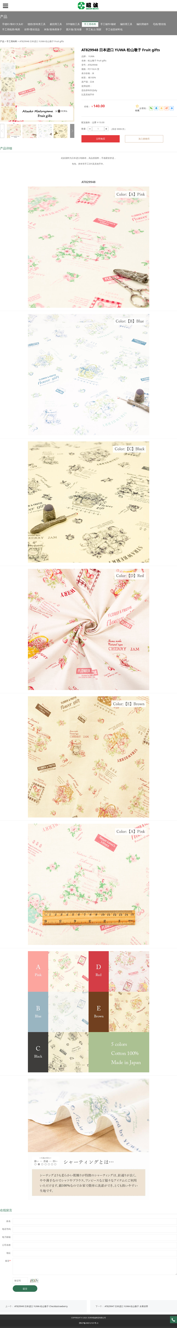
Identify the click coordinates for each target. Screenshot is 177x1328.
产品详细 (6, 148)
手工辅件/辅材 (108, 24)
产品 (2, 41)
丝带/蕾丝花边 (32, 29)
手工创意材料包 (114, 29)
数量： (84, 128)
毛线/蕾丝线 (159, 24)
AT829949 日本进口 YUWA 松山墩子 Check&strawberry (41, 1306)
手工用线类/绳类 (11, 29)
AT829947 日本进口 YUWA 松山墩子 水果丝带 (126, 1306)
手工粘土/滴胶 (93, 29)
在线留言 (6, 1210)
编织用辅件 (143, 24)
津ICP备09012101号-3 (88, 1323)
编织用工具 (126, 24)
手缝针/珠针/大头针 (12, 24)
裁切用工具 (56, 24)
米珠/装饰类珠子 (53, 29)
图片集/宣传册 (74, 29)
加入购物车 (144, 138)
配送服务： (86, 122)
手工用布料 (90, 24)
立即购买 (100, 138)
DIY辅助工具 (73, 24)
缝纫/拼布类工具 (37, 24)
